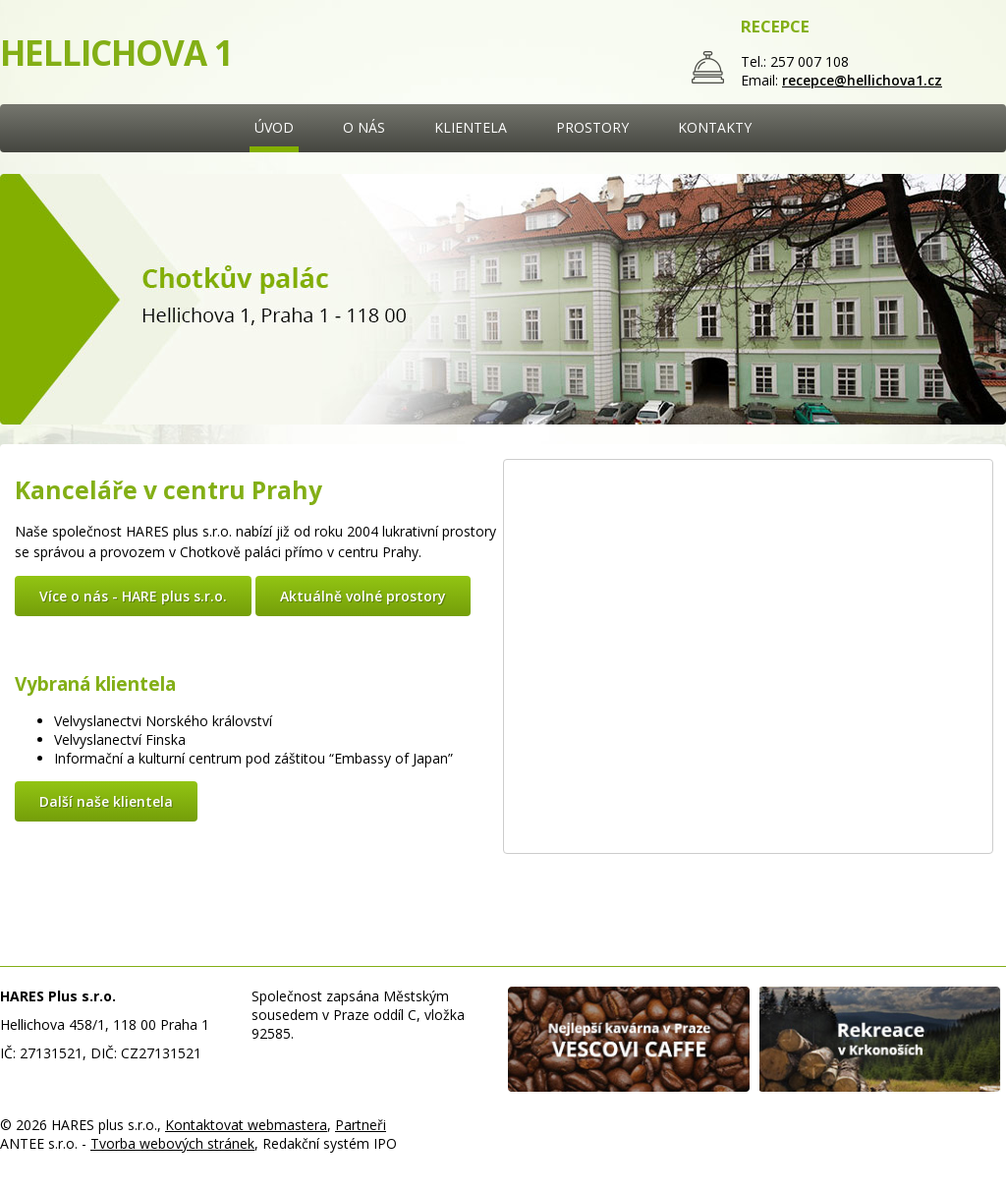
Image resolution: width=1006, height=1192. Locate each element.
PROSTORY (592, 127)
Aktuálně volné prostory (363, 596)
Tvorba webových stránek (172, 1143)
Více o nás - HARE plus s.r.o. (133, 596)
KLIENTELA (470, 127)
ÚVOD (274, 127)
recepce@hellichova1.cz (862, 80)
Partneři (360, 1124)
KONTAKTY (715, 127)
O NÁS (364, 127)
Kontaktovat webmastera (246, 1124)
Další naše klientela (106, 801)
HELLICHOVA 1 (116, 52)
